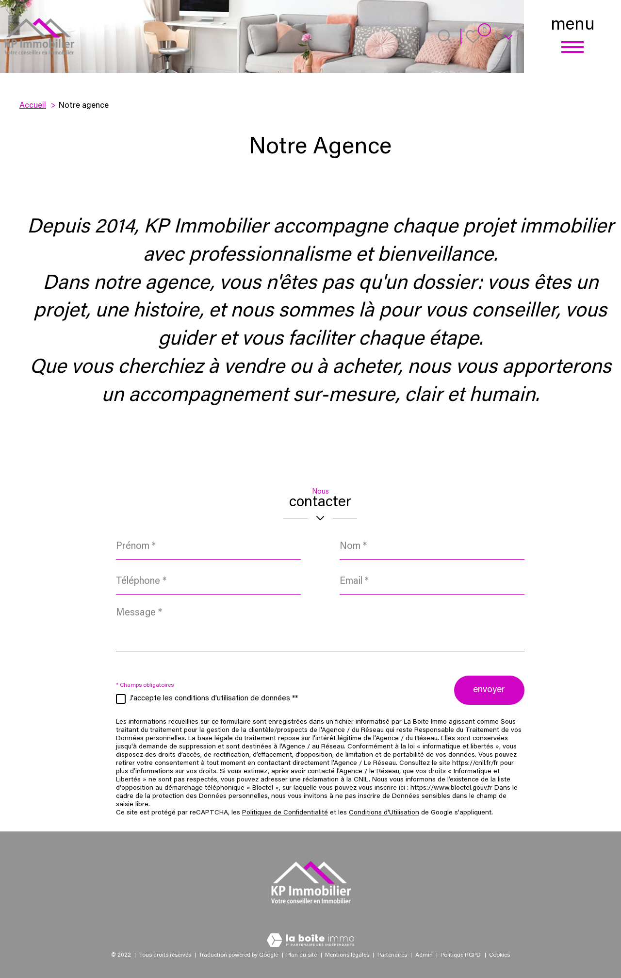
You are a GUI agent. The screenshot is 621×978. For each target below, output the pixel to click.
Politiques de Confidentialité (285, 815)
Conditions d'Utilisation (384, 815)
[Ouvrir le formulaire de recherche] (445, 36)
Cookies (499, 955)
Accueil (32, 106)
